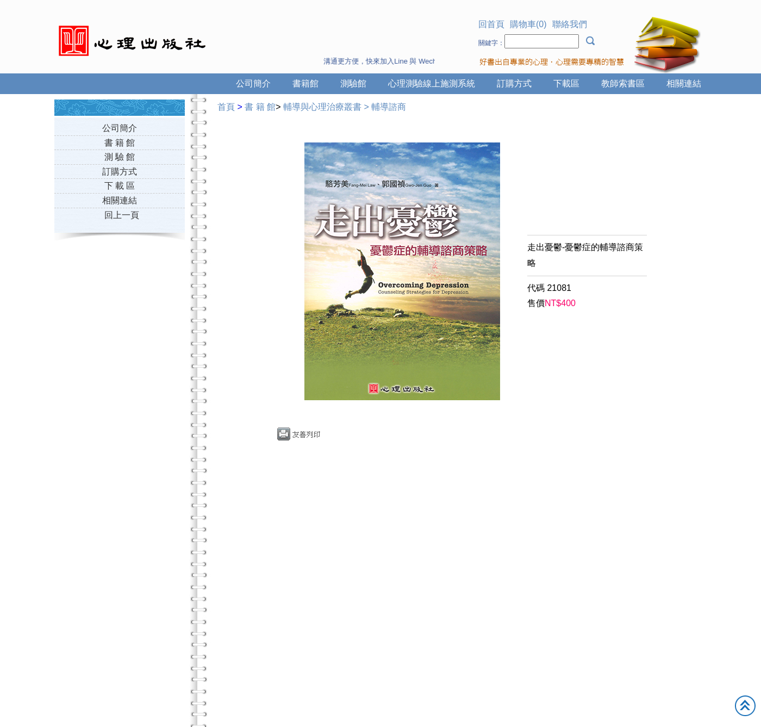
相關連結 (683, 83)
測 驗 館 (119, 156)
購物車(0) (528, 24)
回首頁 (491, 24)
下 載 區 (119, 185)
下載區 (566, 83)
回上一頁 (121, 215)
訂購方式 (514, 83)
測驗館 (353, 83)
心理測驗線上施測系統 (431, 83)
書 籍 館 (119, 142)
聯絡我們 (569, 24)
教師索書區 (623, 83)
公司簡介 (253, 83)
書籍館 (305, 83)
